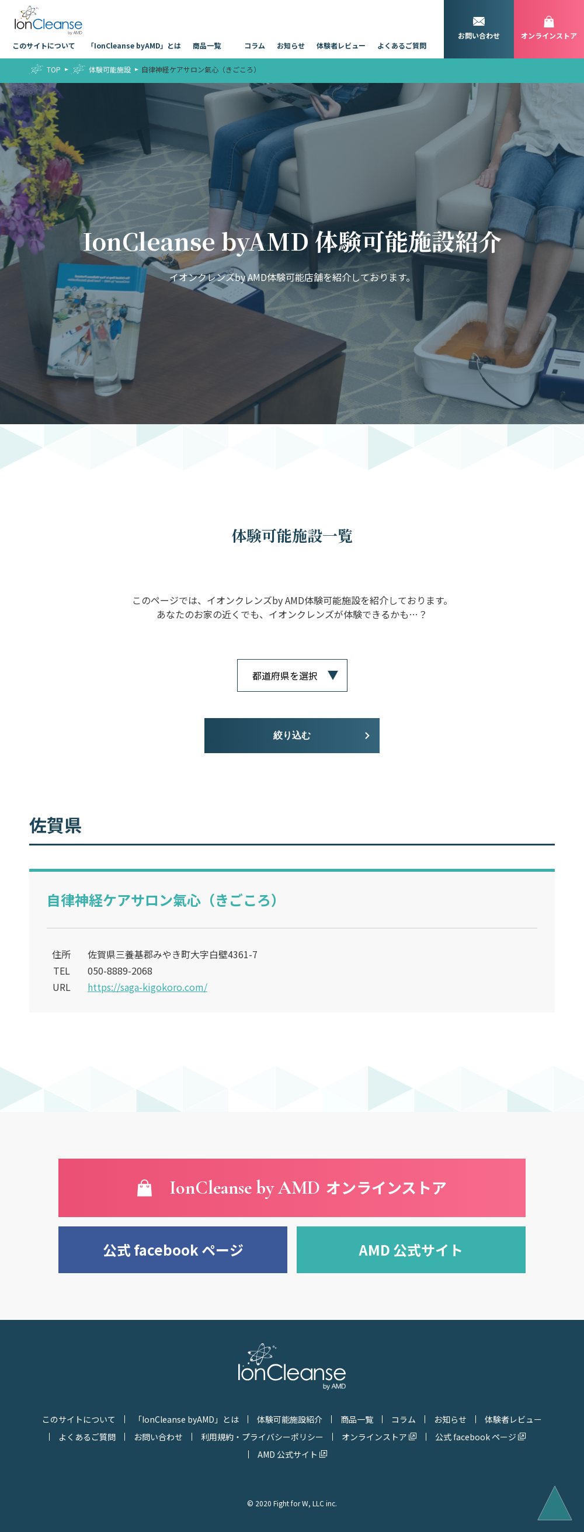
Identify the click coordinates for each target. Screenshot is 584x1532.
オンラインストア (374, 1437)
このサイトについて (43, 45)
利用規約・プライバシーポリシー (262, 1437)
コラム (254, 45)
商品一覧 (207, 45)
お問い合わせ (158, 1437)
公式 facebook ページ (173, 1249)
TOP (54, 69)
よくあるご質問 (401, 45)
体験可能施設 (110, 69)
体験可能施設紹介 (289, 1419)
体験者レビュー (341, 45)
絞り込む (292, 735)
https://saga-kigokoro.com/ (147, 987)
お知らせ (291, 45)
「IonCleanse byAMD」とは (134, 45)
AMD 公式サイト (411, 1249)
